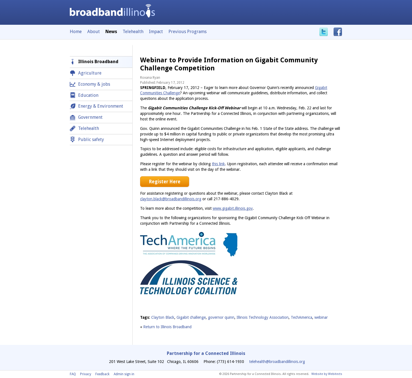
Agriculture (89, 73)
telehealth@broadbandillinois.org (277, 361)
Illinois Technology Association (263, 317)
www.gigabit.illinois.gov (233, 208)
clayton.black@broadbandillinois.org (170, 199)
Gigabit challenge (191, 317)
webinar (321, 317)
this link (218, 164)
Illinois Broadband (98, 61)
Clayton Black (162, 317)
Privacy (85, 374)
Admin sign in (124, 374)
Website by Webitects (326, 374)
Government (90, 117)
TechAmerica (301, 317)
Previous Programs (187, 31)
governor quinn (221, 317)
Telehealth (133, 31)
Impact (156, 31)
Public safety (91, 139)
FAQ (73, 374)
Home (76, 31)
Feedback (102, 374)
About (93, 31)
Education (88, 95)
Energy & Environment (100, 106)
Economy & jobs (94, 84)
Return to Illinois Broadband (167, 327)
